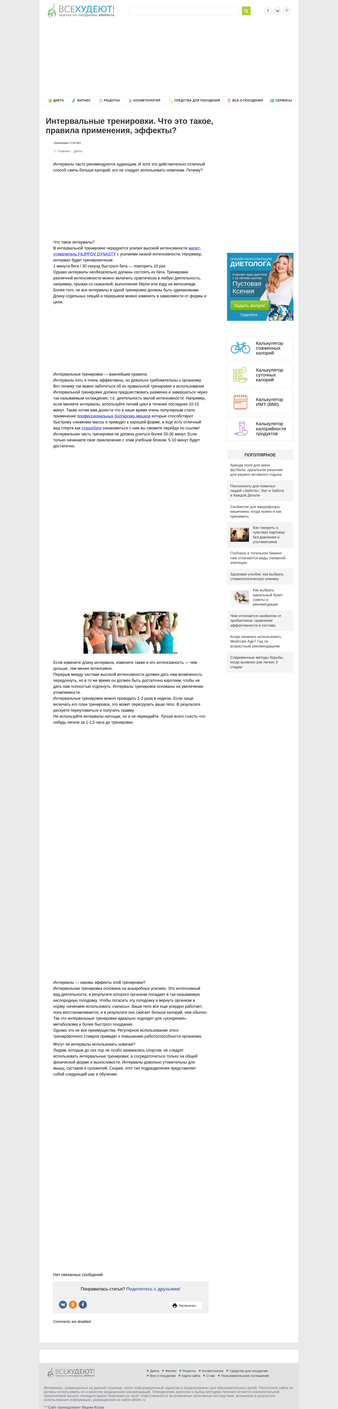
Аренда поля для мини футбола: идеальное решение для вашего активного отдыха (256, 470)
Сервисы (283, 100)
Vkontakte (277, 11)
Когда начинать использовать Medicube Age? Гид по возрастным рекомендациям (255, 641)
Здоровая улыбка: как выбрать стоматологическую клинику (257, 576)
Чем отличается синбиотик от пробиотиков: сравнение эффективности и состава (255, 621)
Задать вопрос (249, 305)
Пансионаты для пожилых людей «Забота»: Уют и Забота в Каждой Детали (257, 491)
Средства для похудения (197, 100)
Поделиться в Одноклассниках (73, 1304)
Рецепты (112, 100)
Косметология (146, 100)
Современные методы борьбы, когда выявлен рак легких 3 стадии (257, 662)
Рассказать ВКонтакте (63, 1304)
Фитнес (84, 100)
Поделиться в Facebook (83, 1304)
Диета (58, 100)
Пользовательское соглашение (245, 1376)
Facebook (268, 11)
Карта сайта (191, 1376)
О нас (210, 1376)
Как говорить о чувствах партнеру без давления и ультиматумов (269, 535)
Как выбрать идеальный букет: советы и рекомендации (268, 597)
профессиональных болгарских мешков (113, 416)
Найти (246, 10)
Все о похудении (247, 100)
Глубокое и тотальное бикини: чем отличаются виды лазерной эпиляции (258, 558)
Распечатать (184, 1305)
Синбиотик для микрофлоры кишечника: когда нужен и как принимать (256, 511)
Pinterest (287, 11)
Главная (63, 151)
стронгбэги (91, 428)
